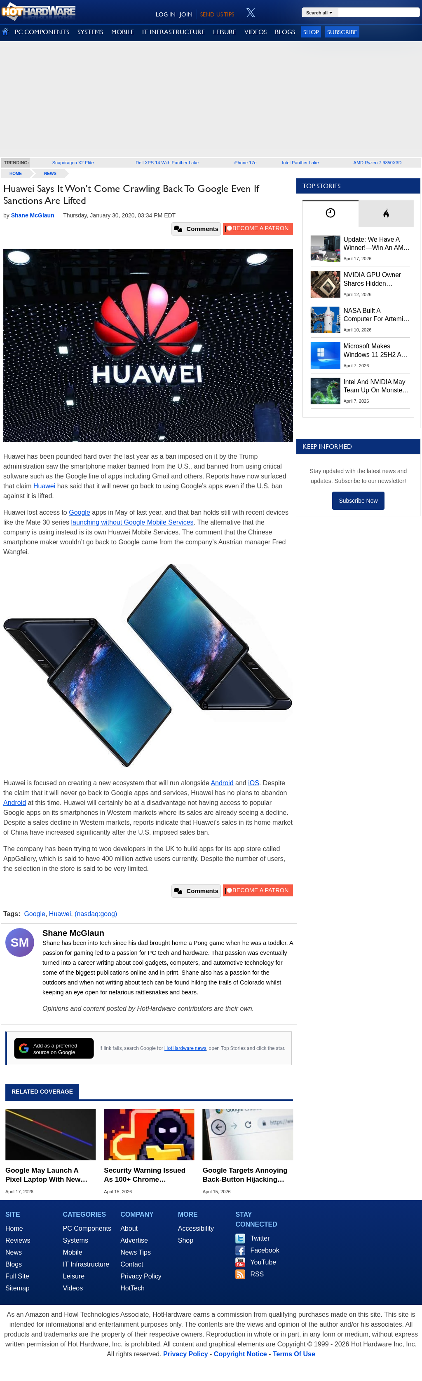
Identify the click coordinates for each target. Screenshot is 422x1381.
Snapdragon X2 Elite (73, 162)
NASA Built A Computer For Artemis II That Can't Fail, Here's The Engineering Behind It (375, 315)
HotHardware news (185, 1048)
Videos (73, 1288)
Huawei (44, 486)
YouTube (263, 1262)
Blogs (13, 1264)
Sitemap (17, 1288)
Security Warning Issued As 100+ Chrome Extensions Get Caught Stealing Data (144, 1175)
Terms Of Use (294, 1354)
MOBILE (122, 32)
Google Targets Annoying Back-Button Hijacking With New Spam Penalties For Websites (245, 1175)
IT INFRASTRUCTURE (173, 32)
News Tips (135, 1252)
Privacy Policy (141, 1276)
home (15, 173)
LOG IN (166, 14)
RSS (257, 1274)
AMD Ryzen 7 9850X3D (378, 162)
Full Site (17, 1276)
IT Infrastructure (86, 1264)
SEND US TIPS (217, 14)
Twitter (260, 1238)
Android (222, 782)
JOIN (186, 14)
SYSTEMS (90, 32)
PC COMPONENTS (42, 32)
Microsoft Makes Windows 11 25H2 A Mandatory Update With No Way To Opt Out (372, 351)
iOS (253, 782)
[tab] (330, 213)
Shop (311, 31)
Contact (131, 1264)
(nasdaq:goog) (96, 913)
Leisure (73, 1276)
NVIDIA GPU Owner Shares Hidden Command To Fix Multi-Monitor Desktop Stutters (377, 279)
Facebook (264, 1250)
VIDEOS (255, 32)
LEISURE (224, 32)
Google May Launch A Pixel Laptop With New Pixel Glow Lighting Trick (47, 1175)
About (129, 1228)
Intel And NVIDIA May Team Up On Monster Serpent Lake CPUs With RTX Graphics (375, 386)
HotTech (132, 1288)
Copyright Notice (240, 1354)
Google (79, 512)
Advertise (134, 1240)
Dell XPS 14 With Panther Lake (167, 162)
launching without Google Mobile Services (132, 522)
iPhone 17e (245, 162)
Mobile (72, 1252)
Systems (75, 1240)
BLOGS (285, 32)
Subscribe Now (358, 500)
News (50, 173)
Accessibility (196, 1228)
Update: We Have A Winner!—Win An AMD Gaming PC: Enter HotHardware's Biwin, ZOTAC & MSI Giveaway (376, 244)
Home (14, 1228)
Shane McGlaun (73, 933)
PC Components (87, 1228)
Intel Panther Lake (300, 162)
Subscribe (342, 31)
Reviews (17, 1240)
